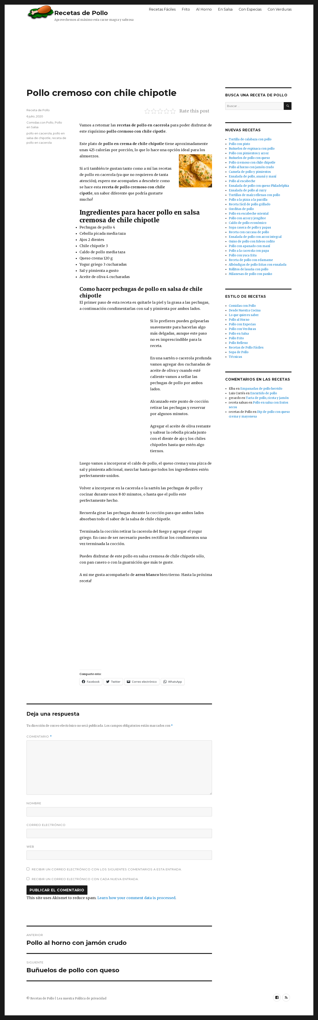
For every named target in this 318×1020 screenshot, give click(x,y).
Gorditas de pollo (241, 209)
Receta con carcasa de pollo (249, 232)
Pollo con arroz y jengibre (247, 218)
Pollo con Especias (242, 324)
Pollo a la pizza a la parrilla (248, 200)
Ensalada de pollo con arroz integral (255, 237)
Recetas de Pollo (81, 13)
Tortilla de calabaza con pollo (250, 139)
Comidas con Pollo (39, 122)
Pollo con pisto (239, 144)
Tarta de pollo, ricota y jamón (267, 398)
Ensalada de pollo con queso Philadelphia (259, 186)
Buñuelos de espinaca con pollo (251, 149)
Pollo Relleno (238, 343)
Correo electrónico (46, 825)
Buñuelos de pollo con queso (249, 158)
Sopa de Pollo (238, 352)
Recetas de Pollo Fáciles (246, 347)
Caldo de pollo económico (247, 223)
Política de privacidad (90, 998)
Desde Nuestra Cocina (245, 310)
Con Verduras (280, 9)
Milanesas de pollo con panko (250, 274)
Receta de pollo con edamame (251, 260)
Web (30, 846)
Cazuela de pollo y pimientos (250, 172)
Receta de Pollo (38, 110)
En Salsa (225, 9)
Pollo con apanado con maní (249, 246)
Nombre (33, 803)
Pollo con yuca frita (243, 255)
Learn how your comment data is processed (136, 898)
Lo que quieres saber (244, 315)
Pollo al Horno (239, 320)
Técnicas (235, 357)
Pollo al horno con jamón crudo (251, 167)
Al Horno (204, 9)
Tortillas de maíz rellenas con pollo (254, 195)
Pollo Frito (236, 338)
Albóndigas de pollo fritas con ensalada (257, 265)
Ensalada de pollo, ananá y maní (252, 176)
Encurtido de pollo (263, 393)
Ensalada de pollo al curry (248, 190)
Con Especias (250, 9)
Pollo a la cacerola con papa (249, 251)
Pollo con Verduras (242, 329)
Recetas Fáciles (162, 9)
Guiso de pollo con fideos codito (252, 241)
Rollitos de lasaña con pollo (248, 269)
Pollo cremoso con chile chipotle (252, 162)
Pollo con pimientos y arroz (249, 153)
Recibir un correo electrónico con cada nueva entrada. (85, 879)
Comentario (39, 736)
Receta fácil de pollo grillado (249, 204)
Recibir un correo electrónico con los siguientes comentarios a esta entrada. (107, 869)
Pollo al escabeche (242, 181)
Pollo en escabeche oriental (249, 213)
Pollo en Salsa (239, 334)
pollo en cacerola (39, 133)
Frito (186, 9)
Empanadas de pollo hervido (261, 389)
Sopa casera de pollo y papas (250, 227)
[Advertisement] (133, 54)
